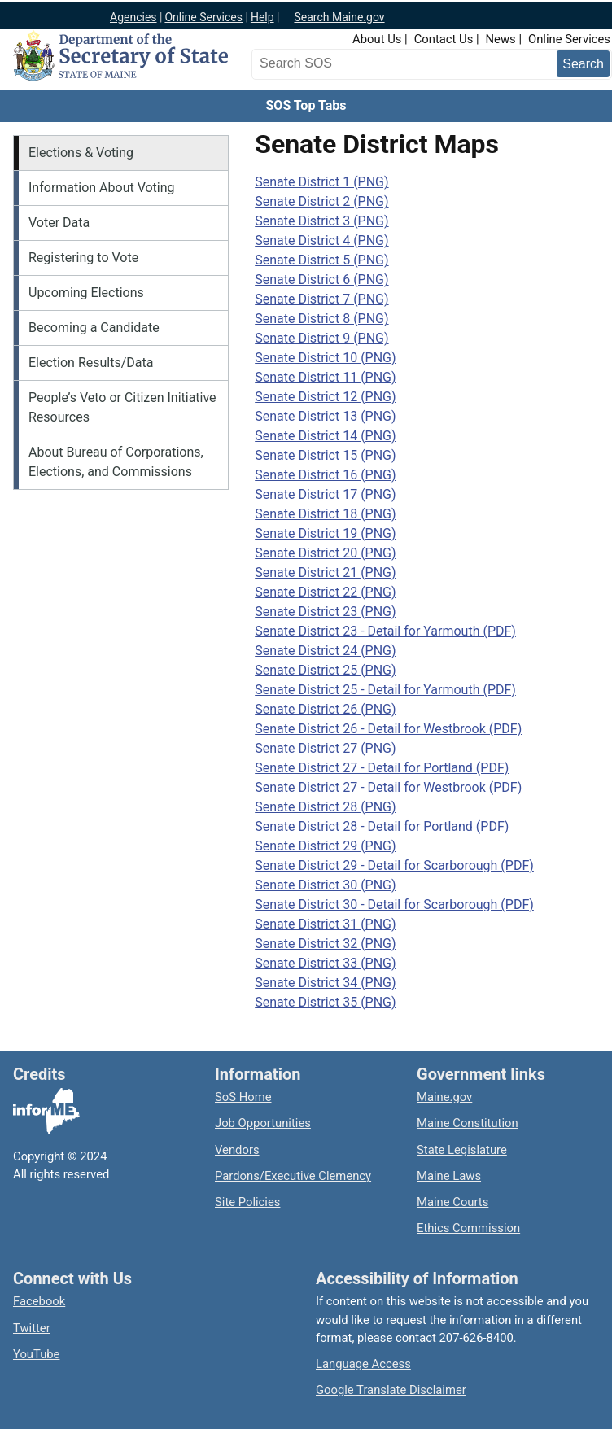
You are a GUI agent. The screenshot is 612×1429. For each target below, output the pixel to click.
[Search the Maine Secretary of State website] (341, 63)
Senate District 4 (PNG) (321, 240)
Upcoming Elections (86, 292)
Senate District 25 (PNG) (325, 670)
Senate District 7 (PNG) (321, 299)
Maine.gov (444, 1097)
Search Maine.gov (339, 17)
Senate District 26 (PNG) (325, 709)
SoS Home (243, 1097)
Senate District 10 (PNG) (325, 357)
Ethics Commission (468, 1228)
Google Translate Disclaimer (391, 1390)
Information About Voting (101, 187)
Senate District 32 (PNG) (325, 943)
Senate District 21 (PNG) (325, 572)
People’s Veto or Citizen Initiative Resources (122, 407)
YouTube (36, 1354)
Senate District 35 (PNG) (325, 1002)
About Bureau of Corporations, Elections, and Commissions (115, 461)
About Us (376, 39)
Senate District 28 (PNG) (325, 807)
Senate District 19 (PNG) (325, 533)
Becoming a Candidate (94, 327)
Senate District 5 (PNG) (321, 260)
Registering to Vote (83, 257)
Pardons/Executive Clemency (293, 1176)
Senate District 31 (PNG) (325, 924)
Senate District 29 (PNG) (325, 846)
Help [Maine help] (262, 17)
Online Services (569, 39)
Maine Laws (449, 1176)
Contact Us (444, 39)
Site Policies (247, 1202)
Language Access (363, 1364)
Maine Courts (452, 1202)
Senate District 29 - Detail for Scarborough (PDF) (394, 865)
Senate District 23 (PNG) (325, 611)
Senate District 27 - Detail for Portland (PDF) (382, 768)
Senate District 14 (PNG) (325, 436)
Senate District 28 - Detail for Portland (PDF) (382, 826)
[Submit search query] (583, 63)
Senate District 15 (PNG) (325, 455)
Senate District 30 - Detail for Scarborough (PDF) (394, 904)
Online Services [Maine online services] (203, 17)
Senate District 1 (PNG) (321, 182)
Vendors (237, 1150)
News (501, 39)
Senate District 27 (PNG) (325, 748)
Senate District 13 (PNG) (325, 416)
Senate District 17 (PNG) (325, 494)
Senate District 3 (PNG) (321, 221)
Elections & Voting (80, 152)
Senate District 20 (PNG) (325, 553)
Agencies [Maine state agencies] (133, 17)
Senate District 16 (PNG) (325, 475)
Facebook (39, 1301)
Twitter (31, 1328)
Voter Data (59, 222)
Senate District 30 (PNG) (325, 885)
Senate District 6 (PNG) (321, 279)
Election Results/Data (90, 362)
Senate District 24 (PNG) (325, 650)
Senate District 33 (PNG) (325, 963)
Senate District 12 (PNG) (325, 396)
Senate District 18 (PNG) (325, 514)
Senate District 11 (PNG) (325, 377)
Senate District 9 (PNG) (321, 338)
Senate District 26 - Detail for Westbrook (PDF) (388, 728)
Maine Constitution (467, 1123)
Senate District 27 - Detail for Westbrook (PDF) (388, 787)
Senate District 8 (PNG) (321, 318)
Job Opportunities (263, 1123)
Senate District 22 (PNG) (325, 592)
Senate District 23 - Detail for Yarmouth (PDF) (385, 631)
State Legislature (462, 1150)
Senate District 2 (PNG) (321, 201)
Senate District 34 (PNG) (325, 982)
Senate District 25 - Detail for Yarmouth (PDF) (385, 689)
